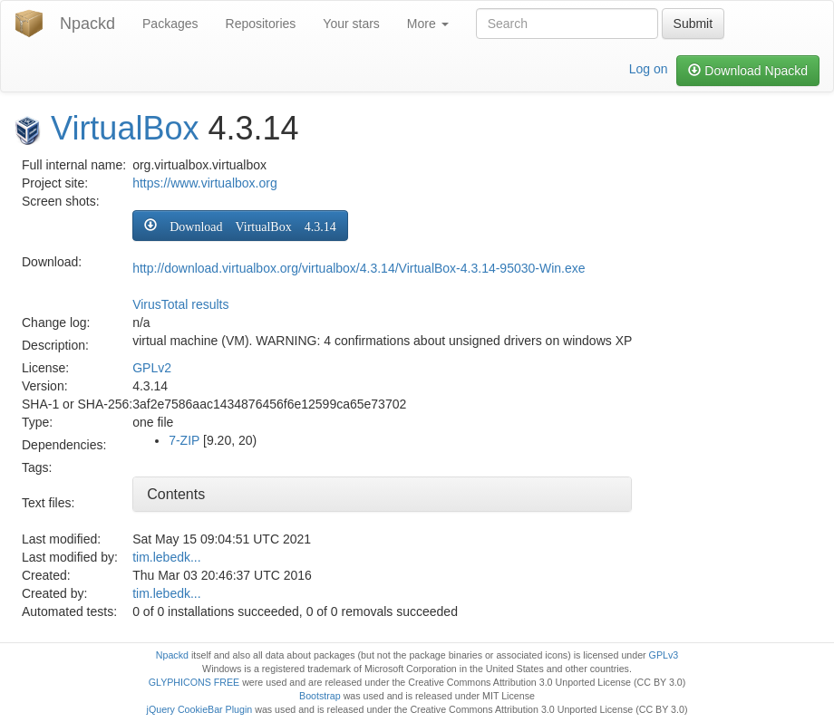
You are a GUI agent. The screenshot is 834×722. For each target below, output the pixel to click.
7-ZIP (184, 440)
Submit (693, 23)
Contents (176, 494)
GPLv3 (664, 655)
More (428, 23)
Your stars (351, 23)
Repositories (261, 23)
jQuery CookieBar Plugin (200, 709)
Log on (648, 69)
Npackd (87, 23)
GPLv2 (151, 368)
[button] (239, 225)
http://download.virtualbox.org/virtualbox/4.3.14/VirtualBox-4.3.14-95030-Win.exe (358, 268)
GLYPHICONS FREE (194, 682)
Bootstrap (320, 695)
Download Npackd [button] (748, 70)
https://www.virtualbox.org (204, 183)
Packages (170, 23)
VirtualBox (125, 128)
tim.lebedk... (166, 557)
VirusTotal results (180, 304)
